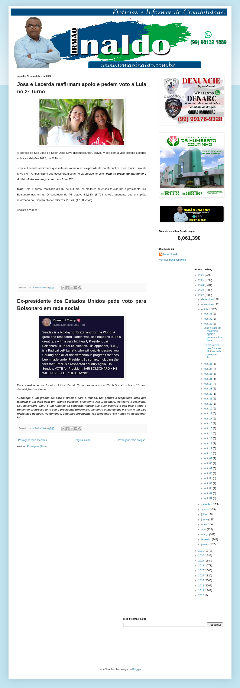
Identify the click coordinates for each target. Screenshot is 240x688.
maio (204, 524)
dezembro (207, 299)
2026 (201, 275)
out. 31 (208, 313)
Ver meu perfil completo (172, 259)
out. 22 (208, 393)
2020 (201, 555)
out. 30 (208, 318)
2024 (201, 285)
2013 (201, 590)
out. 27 (208, 368)
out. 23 (208, 388)
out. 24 (208, 383)
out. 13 (208, 438)
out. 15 (208, 428)
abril (204, 529)
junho (204, 519)
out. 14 (208, 433)
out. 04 (208, 483)
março (205, 534)
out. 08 (208, 463)
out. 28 (208, 363)
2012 (201, 595)
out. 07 (208, 468)
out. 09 (208, 458)
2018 (201, 565)
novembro (207, 304)
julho (204, 514)
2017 (201, 570)
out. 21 (208, 398)
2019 (201, 560)
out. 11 (208, 448)
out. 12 (208, 443)
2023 (201, 290)
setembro (207, 504)
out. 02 (208, 493)
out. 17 (208, 418)
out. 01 (208, 498)
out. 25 (208, 378)
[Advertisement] (38, 639)
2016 (201, 575)
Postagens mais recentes (32, 440)
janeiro (205, 544)
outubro (206, 309)
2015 (201, 580)
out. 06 (208, 473)
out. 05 (208, 478)
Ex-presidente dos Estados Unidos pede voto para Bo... (212, 351)
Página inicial (82, 440)
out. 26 (208, 373)
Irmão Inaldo (170, 254)
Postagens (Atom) (37, 446)
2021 (201, 550)
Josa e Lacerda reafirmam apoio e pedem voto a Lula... (213, 334)
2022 (201, 295)
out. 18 (208, 413)
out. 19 (208, 408)
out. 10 (208, 453)
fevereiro (206, 539)
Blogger (136, 669)
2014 (201, 585)
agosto (205, 509)
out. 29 (208, 323)
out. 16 (208, 423)
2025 (201, 280)
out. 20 (208, 403)
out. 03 (208, 488)
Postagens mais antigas (131, 440)
